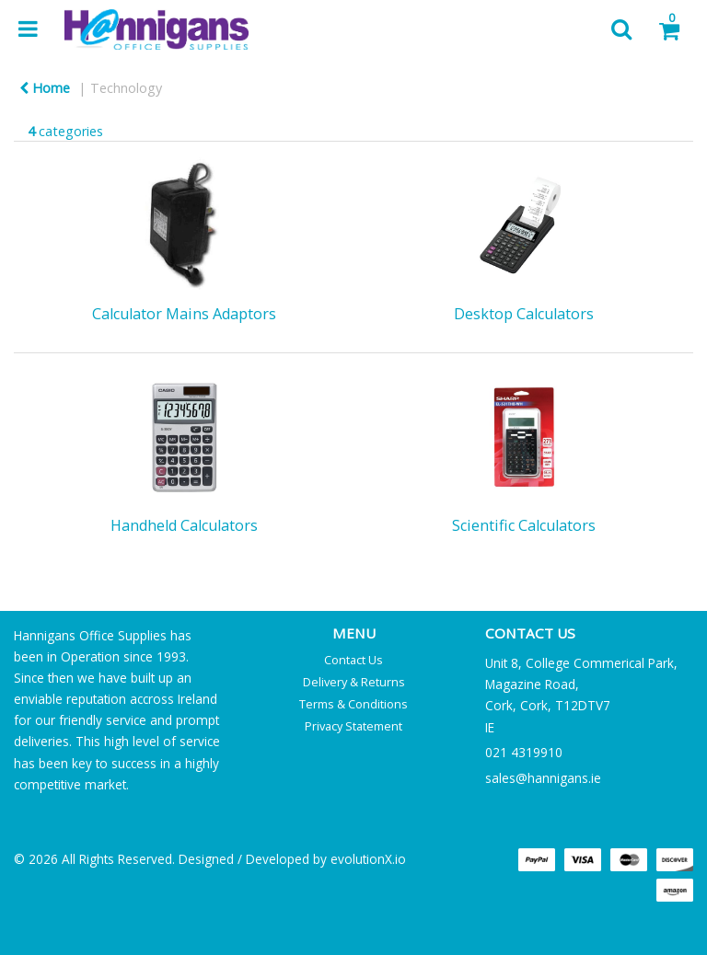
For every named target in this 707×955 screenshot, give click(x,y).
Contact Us (353, 659)
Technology (126, 88)
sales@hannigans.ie (543, 778)
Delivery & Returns (354, 681)
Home (44, 88)
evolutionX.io (368, 859)
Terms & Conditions (353, 704)
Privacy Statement (353, 726)
